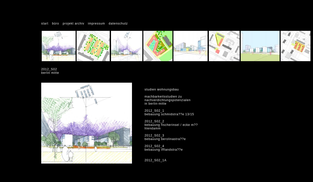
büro (55, 23)
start (44, 23)
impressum (96, 23)
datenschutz (118, 23)
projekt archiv (73, 23)
